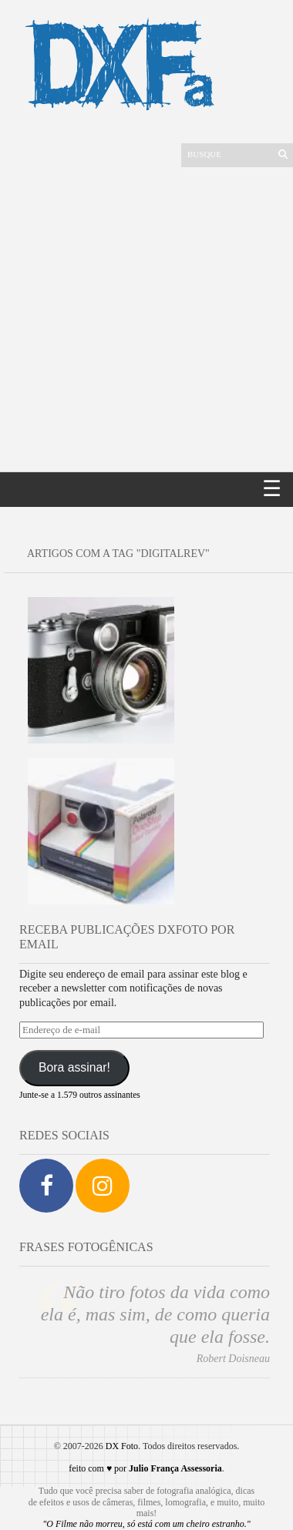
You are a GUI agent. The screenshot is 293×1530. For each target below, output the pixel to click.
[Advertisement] (144, 319)
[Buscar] (227, 154)
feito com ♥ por (145, 1468)
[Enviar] (283, 154)
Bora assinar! (74, 1067)
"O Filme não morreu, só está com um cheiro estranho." (146, 1523)
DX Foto (122, 1446)
